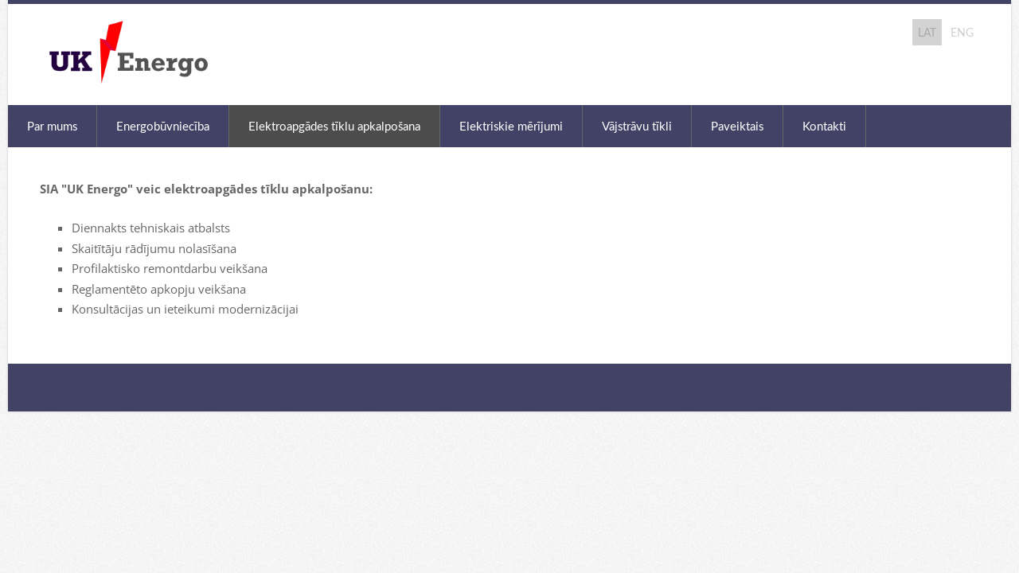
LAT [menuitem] (927, 32)
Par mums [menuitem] (52, 126)
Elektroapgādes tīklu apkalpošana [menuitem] (334, 126)
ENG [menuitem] (962, 32)
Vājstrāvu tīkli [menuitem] (637, 126)
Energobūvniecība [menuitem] (162, 126)
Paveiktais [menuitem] (737, 126)
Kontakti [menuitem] (824, 126)
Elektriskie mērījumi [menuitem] (511, 126)
